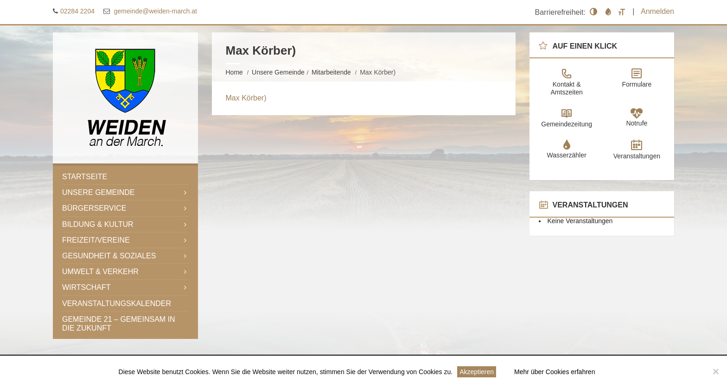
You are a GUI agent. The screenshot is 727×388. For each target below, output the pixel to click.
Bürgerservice (94, 208)
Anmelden (657, 11)
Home (234, 72)
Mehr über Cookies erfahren (554, 371)
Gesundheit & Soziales (109, 256)
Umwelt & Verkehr (100, 271)
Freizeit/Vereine (96, 240)
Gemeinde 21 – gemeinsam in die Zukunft (118, 323)
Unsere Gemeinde (278, 72)
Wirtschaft (86, 287)
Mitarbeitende (331, 72)
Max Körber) (246, 98)
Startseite (84, 177)
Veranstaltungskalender (116, 303)
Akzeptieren (476, 371)
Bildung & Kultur (98, 224)
